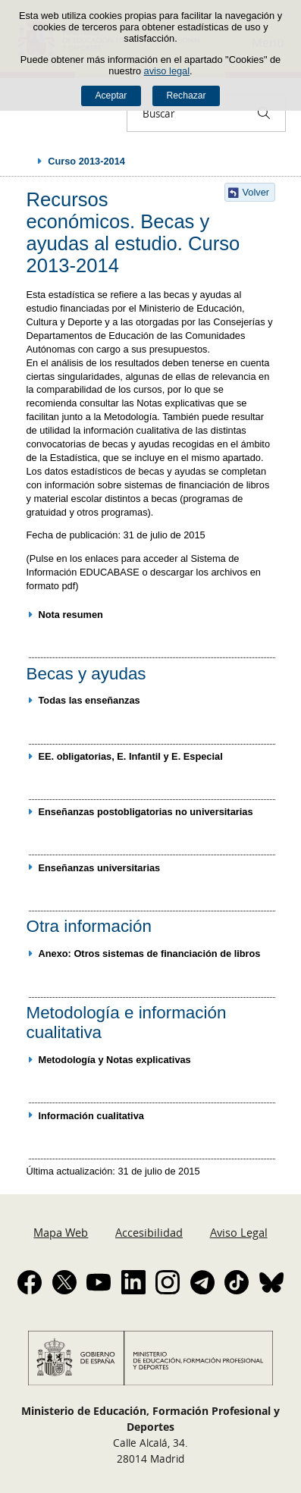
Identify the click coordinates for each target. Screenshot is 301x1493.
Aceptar (111, 95)
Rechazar (186, 95)
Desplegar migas (24, 160)
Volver (256, 192)
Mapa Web (60, 1232)
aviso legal (167, 71)
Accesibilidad (149, 1232)
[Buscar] (264, 113)
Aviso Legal (239, 1232)
